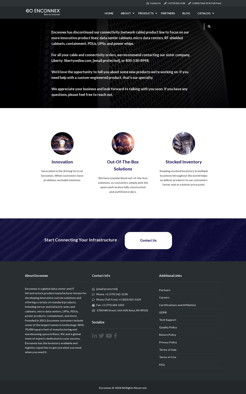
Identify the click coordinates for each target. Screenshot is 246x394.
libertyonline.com (77, 60)
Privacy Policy (168, 342)
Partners (164, 290)
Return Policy (167, 334)
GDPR (163, 312)
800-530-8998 (137, 60)
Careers (164, 297)
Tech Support (167, 319)
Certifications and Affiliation (177, 305)
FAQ (162, 364)
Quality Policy (168, 327)
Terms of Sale (168, 349)
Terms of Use (167, 357)
